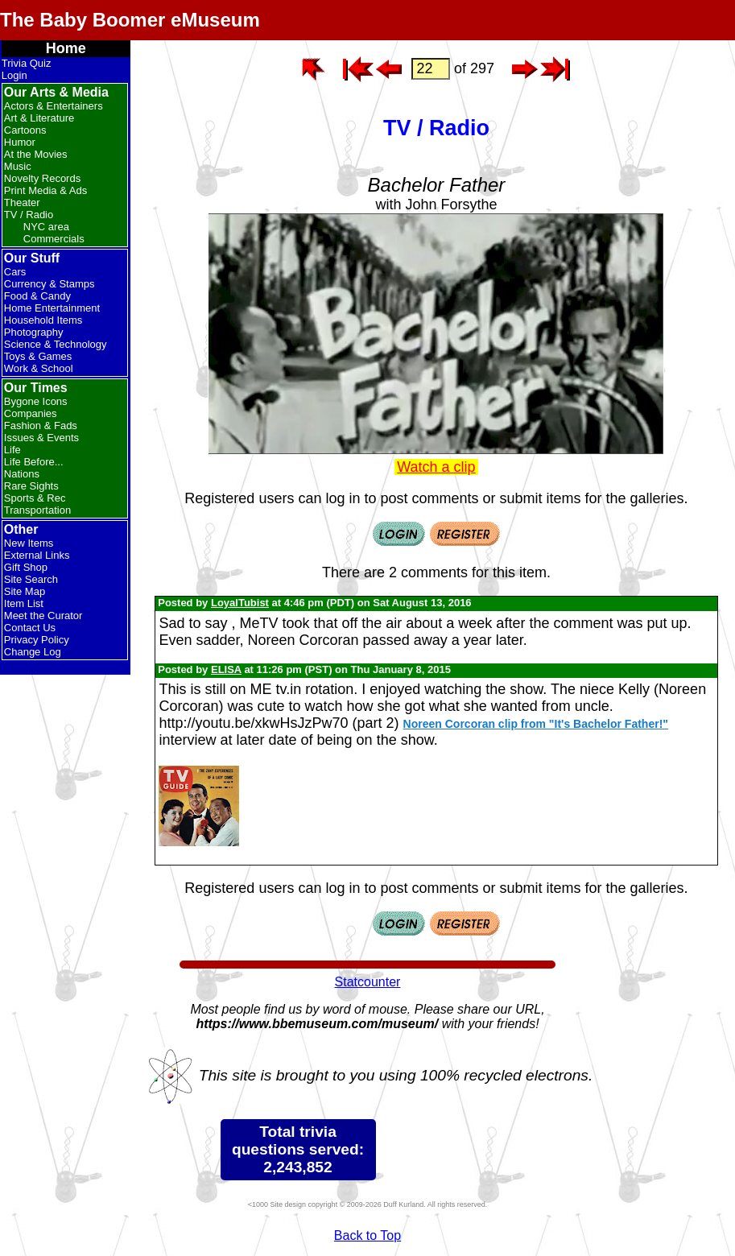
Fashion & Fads (40, 425)
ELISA (226, 669)
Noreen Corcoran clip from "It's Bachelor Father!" (535, 723)
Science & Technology (55, 344)
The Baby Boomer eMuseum (130, 20)
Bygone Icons (36, 401)
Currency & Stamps (49, 284)
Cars (15, 272)
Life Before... (34, 462)
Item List (23, 603)
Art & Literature (39, 118)
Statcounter (368, 982)
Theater (22, 202)
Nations (21, 474)
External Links (37, 555)
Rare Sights (31, 486)
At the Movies (36, 154)
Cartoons (25, 130)
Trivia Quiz (27, 63)
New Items (28, 543)
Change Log (32, 652)
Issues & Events (41, 438)
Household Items (43, 320)
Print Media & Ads (45, 190)
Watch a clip (436, 467)
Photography (34, 332)
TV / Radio (28, 215)
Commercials (54, 239)
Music (17, 166)
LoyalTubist (240, 603)
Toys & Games (38, 356)
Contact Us (30, 628)
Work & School (38, 368)
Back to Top (367, 1235)
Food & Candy (37, 296)
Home (66, 48)
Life (12, 450)
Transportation (37, 510)
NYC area (46, 227)
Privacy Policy (36, 640)
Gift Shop (25, 567)
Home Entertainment (52, 308)
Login (14, 75)
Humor (19, 142)
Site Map (24, 591)
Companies (30, 413)
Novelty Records (42, 178)
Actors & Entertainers (53, 106)
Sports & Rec (35, 498)
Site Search (31, 579)
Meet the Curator (43, 615)
